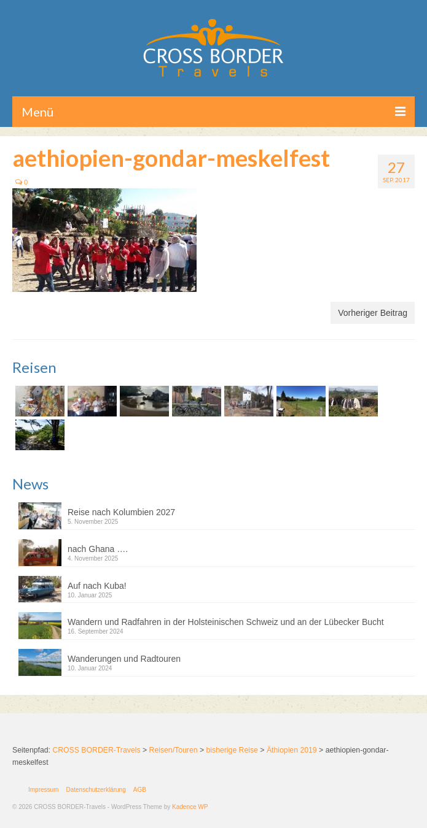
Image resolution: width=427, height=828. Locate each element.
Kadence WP (190, 806)
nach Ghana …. (98, 549)
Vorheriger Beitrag (372, 313)
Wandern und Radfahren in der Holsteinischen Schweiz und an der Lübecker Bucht (226, 622)
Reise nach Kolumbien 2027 (121, 512)
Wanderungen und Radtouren (124, 659)
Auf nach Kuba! (97, 586)
